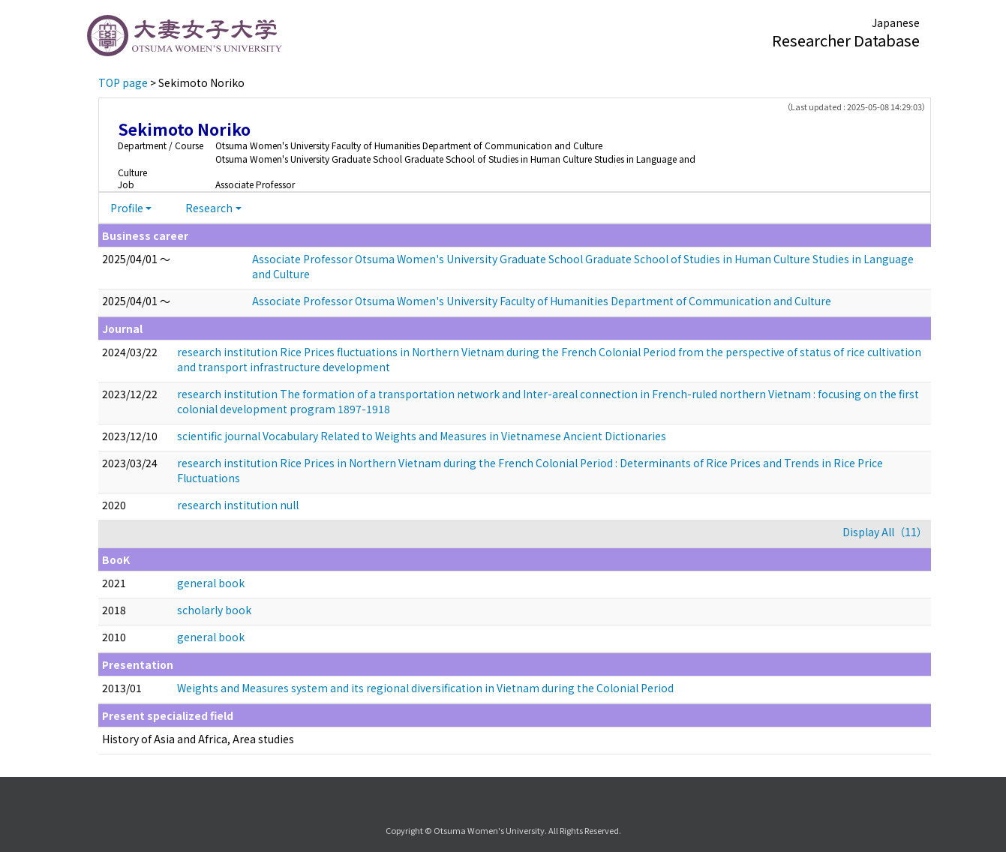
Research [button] (209, 207)
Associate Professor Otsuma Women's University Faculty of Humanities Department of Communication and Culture (541, 300)
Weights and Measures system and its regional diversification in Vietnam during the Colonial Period (425, 687)
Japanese (896, 22)
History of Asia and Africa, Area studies (198, 738)
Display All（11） (884, 531)
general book (211, 582)
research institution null (238, 504)
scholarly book (214, 609)
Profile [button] (126, 207)
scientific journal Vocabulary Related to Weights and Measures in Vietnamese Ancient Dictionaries (421, 435)
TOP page (123, 82)
